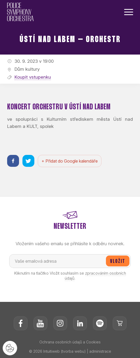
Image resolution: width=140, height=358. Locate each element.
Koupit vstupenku (33, 77)
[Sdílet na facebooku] (13, 161)
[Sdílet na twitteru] (28, 161)
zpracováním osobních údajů (95, 276)
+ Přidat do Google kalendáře (69, 161)
